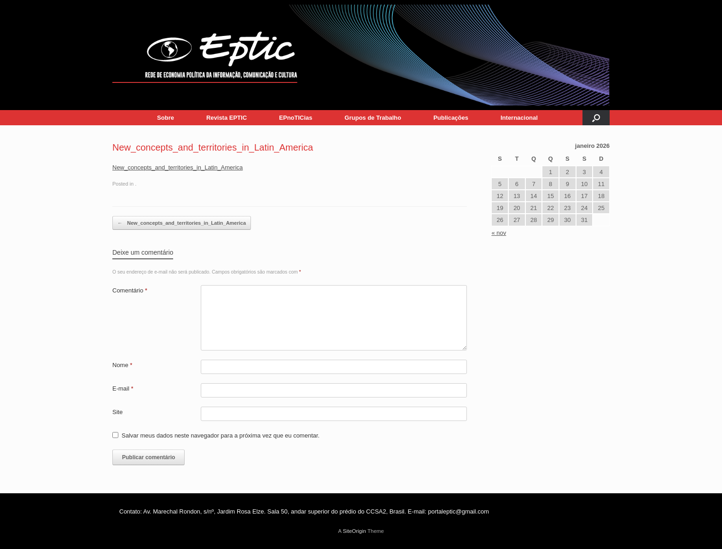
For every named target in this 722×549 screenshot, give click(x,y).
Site (117, 412)
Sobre (165, 117)
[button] (596, 117)
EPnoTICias (295, 117)
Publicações (450, 117)
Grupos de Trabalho (372, 117)
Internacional (519, 117)
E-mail (123, 388)
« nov (498, 232)
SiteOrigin (354, 531)
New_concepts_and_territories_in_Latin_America (177, 167)
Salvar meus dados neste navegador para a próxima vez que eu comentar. (221, 435)
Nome (122, 365)
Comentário (129, 290)
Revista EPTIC (226, 117)
